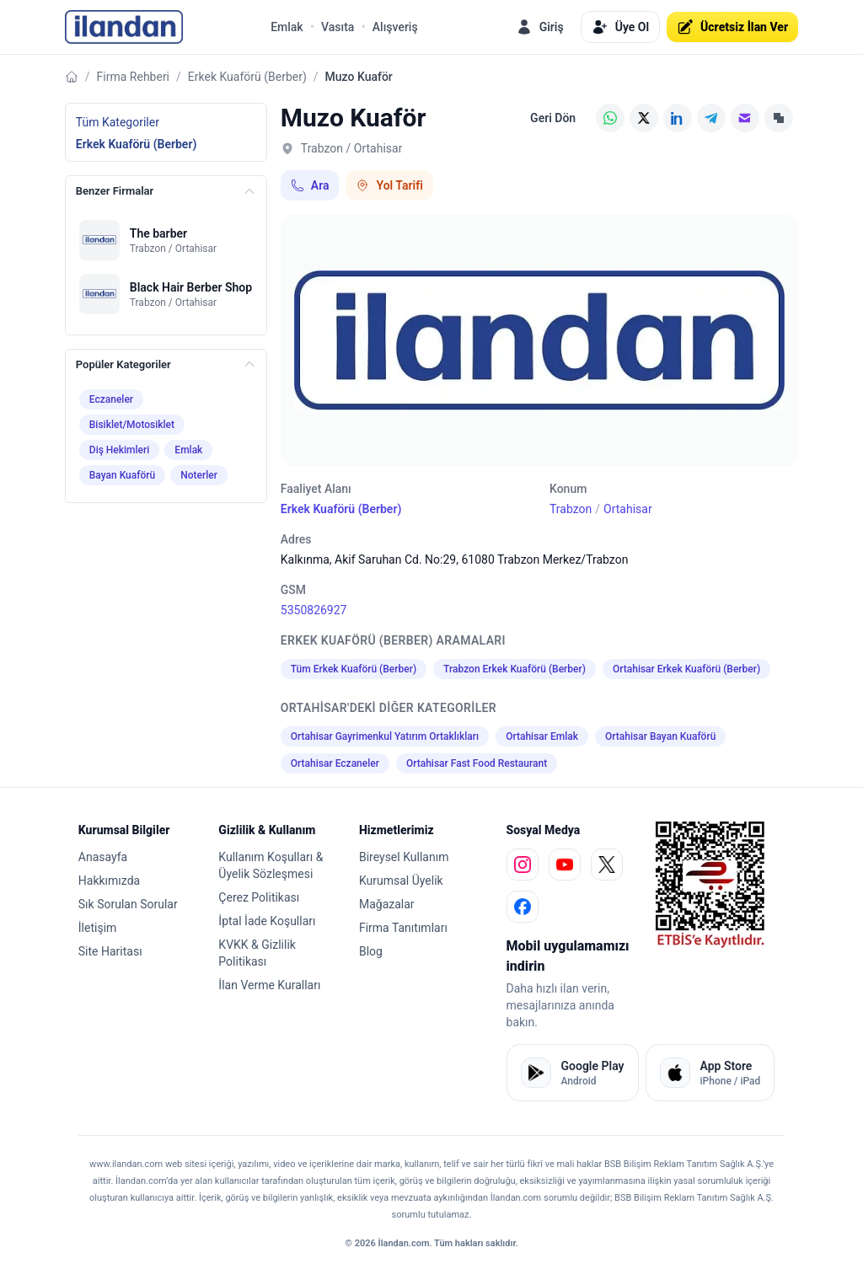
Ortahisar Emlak (542, 736)
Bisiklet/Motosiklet (131, 425)
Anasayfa (102, 857)
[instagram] (523, 865)
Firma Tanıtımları (403, 927)
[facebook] (523, 907)
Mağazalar (387, 904)
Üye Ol (620, 27)
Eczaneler (111, 399)
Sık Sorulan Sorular (128, 904)
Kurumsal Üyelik (401, 880)
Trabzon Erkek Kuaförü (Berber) (514, 669)
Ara (310, 185)
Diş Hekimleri (119, 450)
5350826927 (314, 610)
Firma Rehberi (133, 76)
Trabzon (570, 509)
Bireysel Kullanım (403, 857)
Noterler (198, 475)
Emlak (287, 27)
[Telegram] (711, 118)
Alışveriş (395, 27)
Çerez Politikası (258, 897)
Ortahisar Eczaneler (335, 763)
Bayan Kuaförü (122, 475)
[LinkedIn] (677, 118)
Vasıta (337, 27)
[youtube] (565, 865)
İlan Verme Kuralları (269, 985)
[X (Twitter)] (644, 118)
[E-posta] (745, 118)
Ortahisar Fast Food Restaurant (476, 763)
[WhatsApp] (610, 118)
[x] (607, 865)
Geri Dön (553, 118)
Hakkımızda (109, 880)
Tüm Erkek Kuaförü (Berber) (353, 669)
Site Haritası (110, 951)
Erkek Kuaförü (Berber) (247, 76)
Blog (371, 951)
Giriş (540, 27)
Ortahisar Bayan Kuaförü (660, 736)
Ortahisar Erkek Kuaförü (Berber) (686, 669)
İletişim (97, 927)
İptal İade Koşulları (266, 921)
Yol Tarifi (389, 185)
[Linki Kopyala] (778, 118)
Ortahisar (627, 509)
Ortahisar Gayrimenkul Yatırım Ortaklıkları (385, 736)
